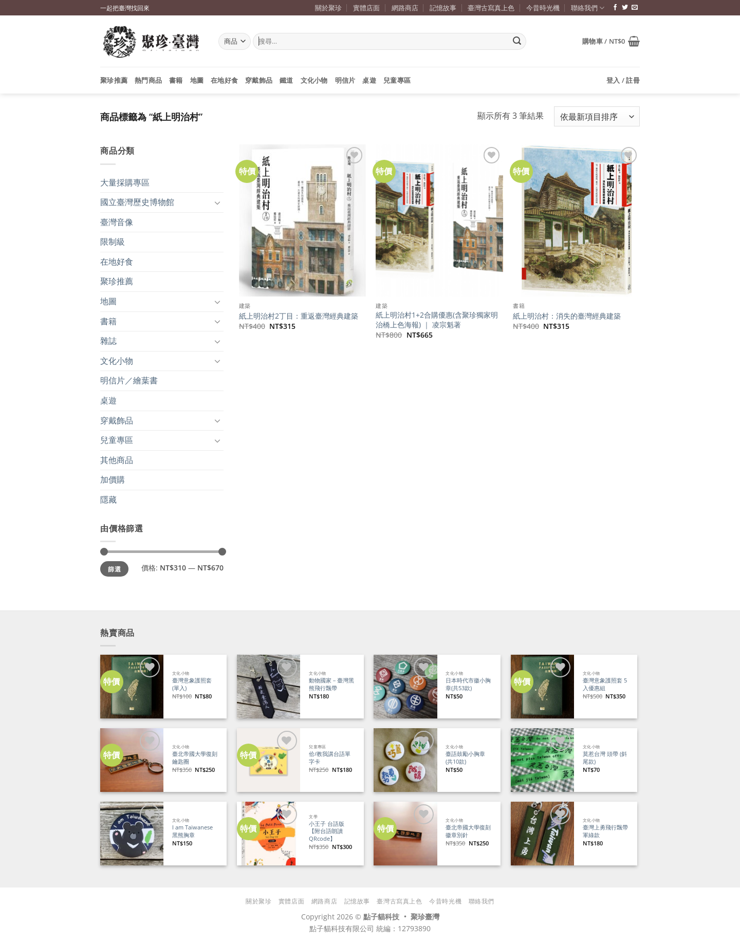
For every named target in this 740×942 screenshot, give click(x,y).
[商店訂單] (597, 116)
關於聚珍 (328, 7)
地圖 (197, 80)
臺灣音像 (116, 222)
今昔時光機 (543, 7)
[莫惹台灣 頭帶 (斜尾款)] (542, 759)
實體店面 (366, 7)
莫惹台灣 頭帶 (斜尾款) (605, 757)
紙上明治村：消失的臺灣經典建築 (567, 316)
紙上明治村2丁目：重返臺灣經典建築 (298, 316)
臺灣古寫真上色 (491, 7)
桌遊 (369, 80)
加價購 (112, 479)
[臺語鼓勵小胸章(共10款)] (405, 759)
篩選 (114, 569)
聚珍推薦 (113, 80)
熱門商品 (148, 80)
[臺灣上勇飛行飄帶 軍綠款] (542, 833)
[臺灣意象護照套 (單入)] (131, 686)
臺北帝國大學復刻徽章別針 (468, 831)
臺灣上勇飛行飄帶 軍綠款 (605, 831)
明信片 (345, 80)
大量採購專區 (125, 182)
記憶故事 (443, 7)
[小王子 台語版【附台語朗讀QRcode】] (268, 833)
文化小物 (314, 80)
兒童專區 (397, 80)
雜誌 (108, 340)
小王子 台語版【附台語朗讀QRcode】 (326, 831)
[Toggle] (217, 202)
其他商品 (116, 460)
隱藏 (108, 499)
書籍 (176, 80)
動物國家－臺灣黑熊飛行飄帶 (331, 684)
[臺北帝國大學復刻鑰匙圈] (131, 759)
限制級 (112, 241)
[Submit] (517, 41)
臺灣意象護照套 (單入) (192, 684)
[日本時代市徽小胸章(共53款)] (405, 686)
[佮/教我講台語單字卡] (268, 759)
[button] (611, 41)
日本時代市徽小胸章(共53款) (468, 684)
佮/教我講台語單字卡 (329, 757)
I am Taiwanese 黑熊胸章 (192, 831)
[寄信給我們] (635, 7)
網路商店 (405, 7)
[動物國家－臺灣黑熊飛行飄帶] (268, 686)
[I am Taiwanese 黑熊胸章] (131, 833)
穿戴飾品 (258, 80)
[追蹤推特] (625, 7)
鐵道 (286, 80)
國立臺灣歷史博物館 (137, 202)
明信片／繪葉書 (129, 380)
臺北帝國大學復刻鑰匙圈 (194, 757)
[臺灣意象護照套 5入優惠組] (542, 686)
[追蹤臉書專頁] (615, 7)
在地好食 (224, 80)
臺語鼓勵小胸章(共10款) (465, 757)
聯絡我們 (587, 8)
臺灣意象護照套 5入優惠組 (605, 684)
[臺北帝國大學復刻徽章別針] (405, 833)
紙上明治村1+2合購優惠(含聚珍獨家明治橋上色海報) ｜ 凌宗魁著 (437, 319)
